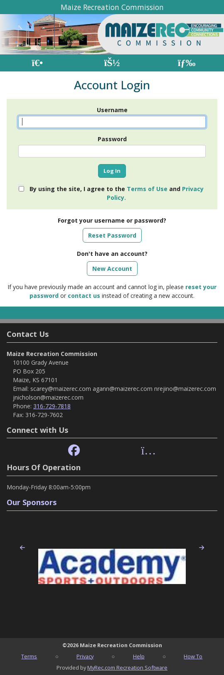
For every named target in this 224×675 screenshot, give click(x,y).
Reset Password (112, 235)
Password (112, 139)
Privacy (85, 656)
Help (139, 656)
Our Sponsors (32, 502)
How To (193, 656)
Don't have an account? (112, 254)
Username (112, 110)
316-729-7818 (52, 406)
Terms (29, 656)
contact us (84, 295)
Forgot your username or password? (112, 220)
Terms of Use (147, 189)
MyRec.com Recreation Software (127, 667)
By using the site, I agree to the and (117, 193)
